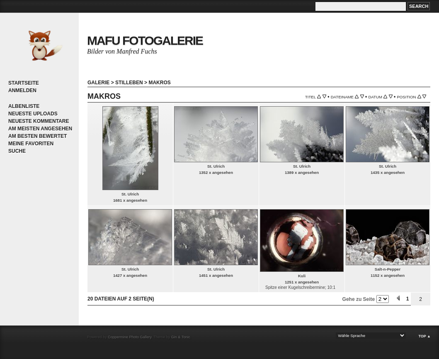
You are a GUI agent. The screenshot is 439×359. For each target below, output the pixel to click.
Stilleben (129, 82)
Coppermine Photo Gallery (129, 337)
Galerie (98, 82)
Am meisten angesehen (40, 129)
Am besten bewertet (37, 136)
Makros (159, 82)
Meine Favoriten (30, 144)
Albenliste (23, 106)
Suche (17, 151)
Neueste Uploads (33, 114)
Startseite (23, 83)
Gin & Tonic (180, 337)
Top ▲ (424, 336)
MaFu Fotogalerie (145, 40)
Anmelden (22, 90)
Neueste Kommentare (38, 121)
